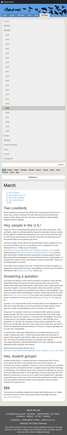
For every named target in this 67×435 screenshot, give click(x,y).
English (16, 170)
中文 (4, 170)
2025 (7, 35)
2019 (7, 62)
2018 (7, 67)
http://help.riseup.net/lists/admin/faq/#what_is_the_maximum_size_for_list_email (33, 350)
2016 (7, 76)
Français (45, 170)
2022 (7, 49)
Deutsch (38, 170)
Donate (6, 136)
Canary (6, 21)
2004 (7, 131)
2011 (7, 99)
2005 (7, 126)
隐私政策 (46, 416)
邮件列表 (21, 15)
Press (6, 149)
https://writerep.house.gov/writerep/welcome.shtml (35, 253)
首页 (5, 15)
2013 (7, 90)
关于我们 (44, 15)
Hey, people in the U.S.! (17, 195)
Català (12, 172)
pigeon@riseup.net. (44, 297)
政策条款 (7, 140)
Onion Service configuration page (37, 432)
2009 (7, 108)
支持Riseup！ (33, 177)
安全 (36, 15)
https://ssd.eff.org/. (26, 271)
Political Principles (10, 145)
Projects (7, 154)
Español (9, 170)
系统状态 (30, 416)
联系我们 (7, 26)
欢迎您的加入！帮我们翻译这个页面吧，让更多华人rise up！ (33, 420)
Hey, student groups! (16, 200)
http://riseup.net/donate (12, 397)
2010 (7, 104)
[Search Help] (29, 165)
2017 (7, 72)
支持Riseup (20, 416)
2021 (7, 53)
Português (24, 170)
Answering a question (16, 198)
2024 (7, 39)
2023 (7, 44)
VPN (29, 15)
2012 (7, 94)
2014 (7, 85)
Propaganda (8, 159)
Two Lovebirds (13, 193)
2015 (7, 81)
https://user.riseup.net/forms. (19, 295)
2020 (7, 58)
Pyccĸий (31, 170)
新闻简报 (7, 30)
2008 (7, 113)
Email (12, 15)
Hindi (17, 172)
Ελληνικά (5, 172)
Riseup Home (9, 2)
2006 (7, 122)
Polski (58, 170)
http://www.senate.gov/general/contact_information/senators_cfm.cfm (30, 250)
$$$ (9, 202)
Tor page (59, 427)
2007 (7, 117)
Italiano (52, 170)
